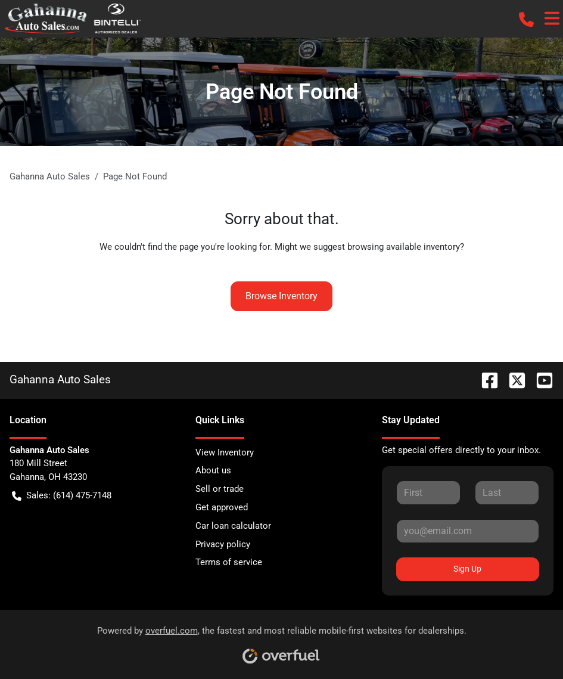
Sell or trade (219, 488)
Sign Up (467, 568)
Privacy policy (222, 544)
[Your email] (467, 531)
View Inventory (224, 452)
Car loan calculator (233, 525)
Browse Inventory (281, 296)
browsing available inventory (403, 246)
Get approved (221, 507)
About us (213, 470)
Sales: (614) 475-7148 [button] (61, 496)
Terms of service (228, 562)
